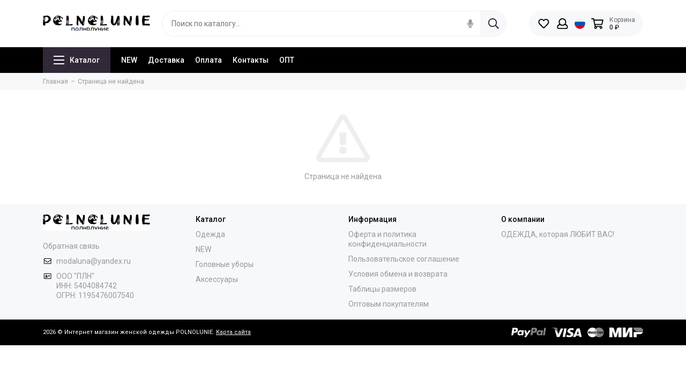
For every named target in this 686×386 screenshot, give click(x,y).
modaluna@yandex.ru (93, 261)
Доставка (166, 60)
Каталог (77, 60)
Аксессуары (217, 279)
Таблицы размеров (382, 289)
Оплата (208, 60)
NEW (129, 60)
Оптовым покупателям (388, 304)
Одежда (210, 234)
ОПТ (286, 60)
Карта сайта (233, 332)
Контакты (251, 60)
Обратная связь (71, 246)
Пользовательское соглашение (403, 259)
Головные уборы (224, 264)
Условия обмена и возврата (398, 274)
